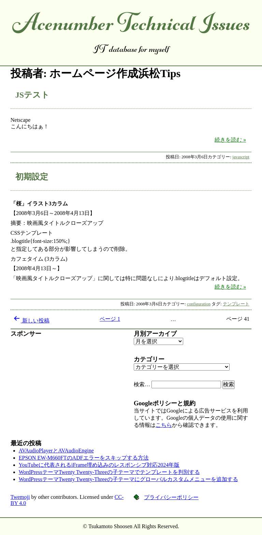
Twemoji (20, 497)
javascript (240, 157)
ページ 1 (110, 319)
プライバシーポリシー (171, 497)
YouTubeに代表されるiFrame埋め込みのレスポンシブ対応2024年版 (99, 465)
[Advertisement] (69, 385)
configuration (198, 304)
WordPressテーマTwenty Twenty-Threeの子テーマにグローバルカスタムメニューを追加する (128, 479)
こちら (164, 425)
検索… (142, 384)
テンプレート (236, 304)
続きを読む (233, 139)
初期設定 (31, 176)
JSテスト (32, 94)
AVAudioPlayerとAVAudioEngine (56, 450)
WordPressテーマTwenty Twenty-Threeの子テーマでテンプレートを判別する (109, 472)
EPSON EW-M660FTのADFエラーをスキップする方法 (84, 458)
